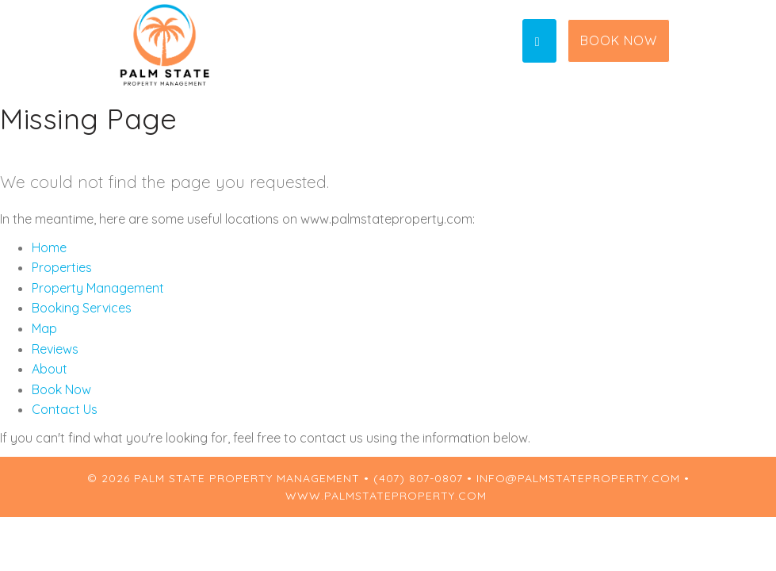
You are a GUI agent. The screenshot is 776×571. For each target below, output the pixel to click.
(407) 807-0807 (418, 478)
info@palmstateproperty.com (578, 478)
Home (49, 247)
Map (44, 328)
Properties (62, 267)
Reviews (55, 349)
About (49, 369)
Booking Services (82, 308)
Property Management (98, 288)
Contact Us (64, 409)
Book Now (618, 40)
